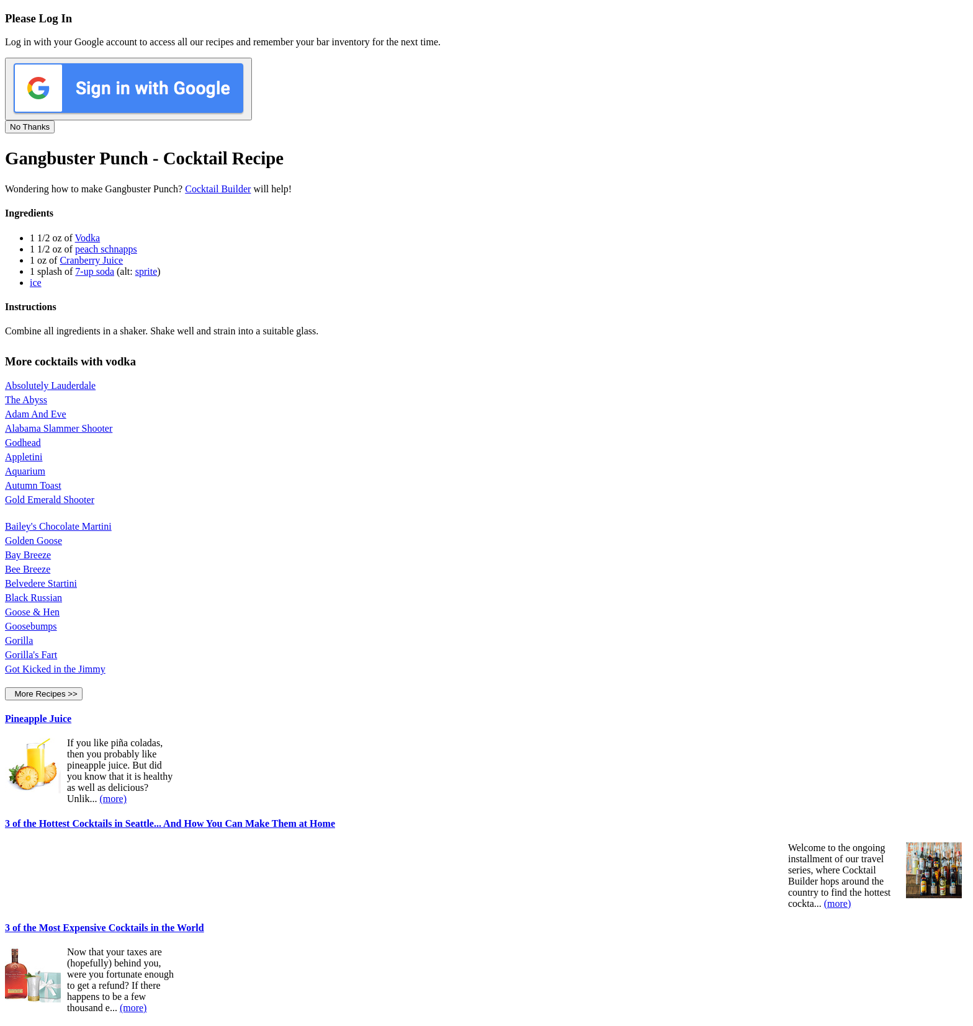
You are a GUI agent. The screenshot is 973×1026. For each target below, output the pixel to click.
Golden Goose (33, 540)
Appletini (23, 457)
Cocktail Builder (218, 189)
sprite (146, 271)
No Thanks (30, 127)
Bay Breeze (28, 555)
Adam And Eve (35, 414)
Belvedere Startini (41, 583)
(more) (113, 798)
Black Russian (33, 597)
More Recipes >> (44, 693)
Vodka (88, 238)
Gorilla (19, 640)
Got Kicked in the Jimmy (55, 669)
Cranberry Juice (91, 260)
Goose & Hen (32, 612)
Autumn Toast (33, 485)
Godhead (23, 442)
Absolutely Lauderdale (50, 385)
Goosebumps (31, 626)
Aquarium (25, 471)
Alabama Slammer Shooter (58, 428)
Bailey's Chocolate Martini (58, 526)
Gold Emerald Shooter (49, 499)
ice (36, 282)
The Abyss (26, 400)
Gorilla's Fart (31, 654)
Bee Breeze (27, 569)
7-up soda (94, 271)
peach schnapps (106, 249)
